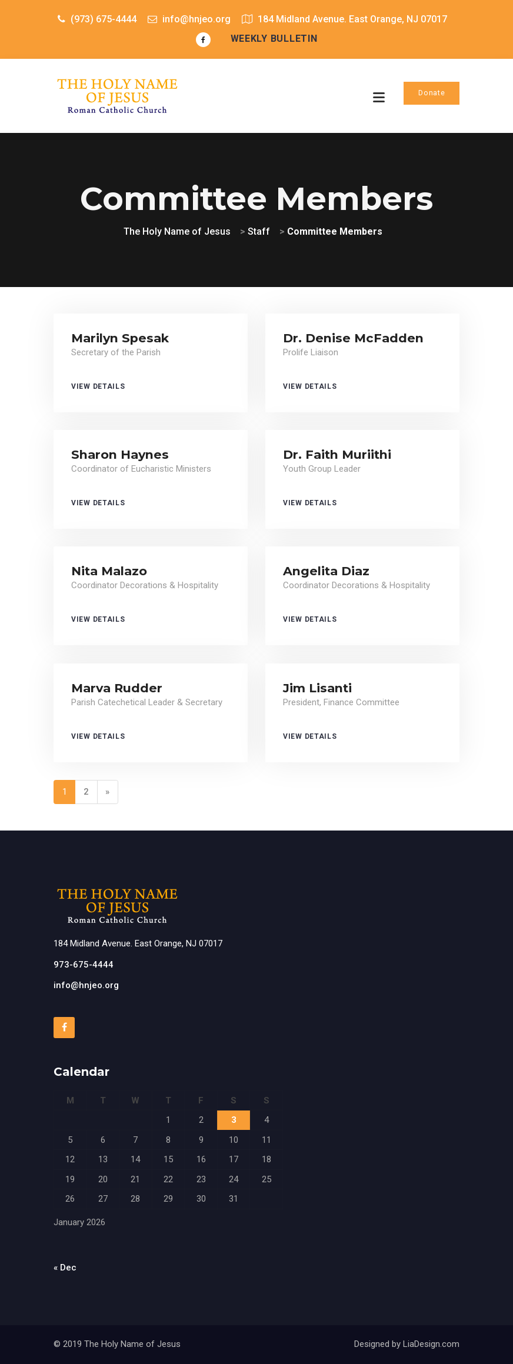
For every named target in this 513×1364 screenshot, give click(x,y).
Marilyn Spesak (120, 338)
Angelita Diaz (326, 570)
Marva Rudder (116, 688)
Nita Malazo (109, 570)
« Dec (65, 1267)
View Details (98, 386)
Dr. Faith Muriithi (337, 454)
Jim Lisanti (317, 688)
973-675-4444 (84, 964)
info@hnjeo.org (86, 985)
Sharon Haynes (120, 454)
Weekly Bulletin (274, 38)
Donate (431, 92)
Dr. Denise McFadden (353, 338)
